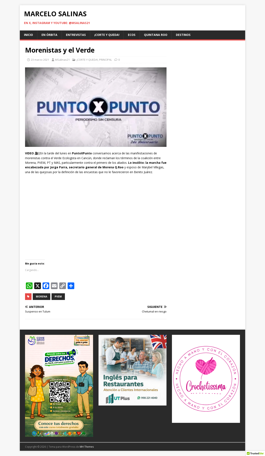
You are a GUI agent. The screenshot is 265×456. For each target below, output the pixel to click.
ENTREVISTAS (76, 35)
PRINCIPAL (105, 60)
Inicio (28, 35)
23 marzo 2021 (40, 60)
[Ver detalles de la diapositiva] (59, 386)
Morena (41, 296)
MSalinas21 (62, 60)
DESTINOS (183, 35)
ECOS (131, 35)
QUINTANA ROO (155, 35)
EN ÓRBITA (49, 35)
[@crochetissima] (206, 379)
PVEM (58, 296)
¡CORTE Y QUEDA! (106, 35)
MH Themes (87, 446)
